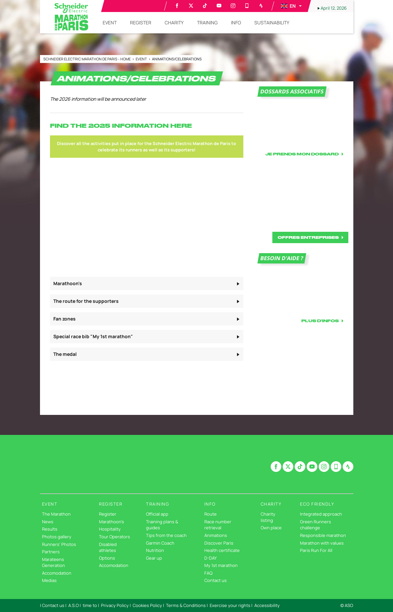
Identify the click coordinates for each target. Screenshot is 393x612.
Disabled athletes (108, 547)
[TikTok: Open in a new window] (205, 6)
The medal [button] (65, 354)
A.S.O (73, 605)
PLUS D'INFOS (320, 321)
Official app (157, 514)
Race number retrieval (217, 525)
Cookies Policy (147, 605)
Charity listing (268, 517)
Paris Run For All (316, 550)
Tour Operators (114, 537)
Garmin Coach (160, 543)
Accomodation (56, 573)
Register (107, 514)
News (47, 522)
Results (49, 529)
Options (107, 558)
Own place (271, 528)
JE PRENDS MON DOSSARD (302, 154)
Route (210, 514)
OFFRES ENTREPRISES (308, 237)
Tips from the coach (166, 535)
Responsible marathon (323, 535)
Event (142, 58)
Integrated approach (321, 514)
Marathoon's (111, 522)
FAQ (208, 573)
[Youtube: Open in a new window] (219, 6)
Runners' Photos (59, 544)
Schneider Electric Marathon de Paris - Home (87, 58)
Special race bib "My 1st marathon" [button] (93, 336)
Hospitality (110, 529)
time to (90, 605)
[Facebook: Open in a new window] (177, 6)
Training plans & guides (162, 525)
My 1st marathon (221, 565)
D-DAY (210, 558)
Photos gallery (56, 537)
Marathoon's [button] (67, 283)
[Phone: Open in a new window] (247, 6)
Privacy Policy (115, 605)
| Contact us (52, 605)
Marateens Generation (53, 562)
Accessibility (267, 605)
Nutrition (155, 550)
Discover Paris (218, 543)
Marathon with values (322, 543)
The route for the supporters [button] (86, 301)
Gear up (154, 558)
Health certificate (222, 550)
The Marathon (56, 514)
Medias (49, 580)
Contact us (215, 580)
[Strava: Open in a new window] (261, 6)
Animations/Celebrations (177, 58)
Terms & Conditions (186, 605)
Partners (51, 552)
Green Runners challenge (315, 525)
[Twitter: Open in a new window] (191, 6)
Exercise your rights (230, 605)
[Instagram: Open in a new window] (233, 6)
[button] (291, 6)
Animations (215, 535)
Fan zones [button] (64, 319)
